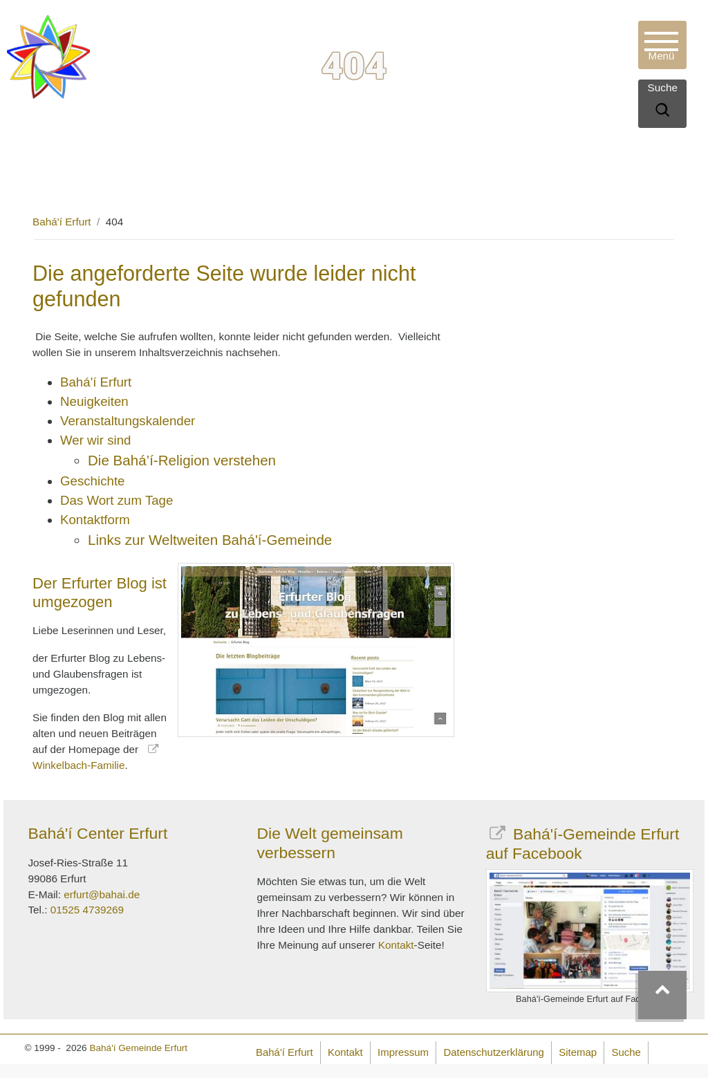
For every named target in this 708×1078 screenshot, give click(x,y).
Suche (626, 1052)
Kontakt (396, 945)
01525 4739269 (87, 910)
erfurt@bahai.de (102, 894)
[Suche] (662, 112)
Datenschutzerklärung (493, 1052)
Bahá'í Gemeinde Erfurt (138, 1048)
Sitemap (578, 1052)
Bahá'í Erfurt (61, 221)
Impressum (403, 1052)
